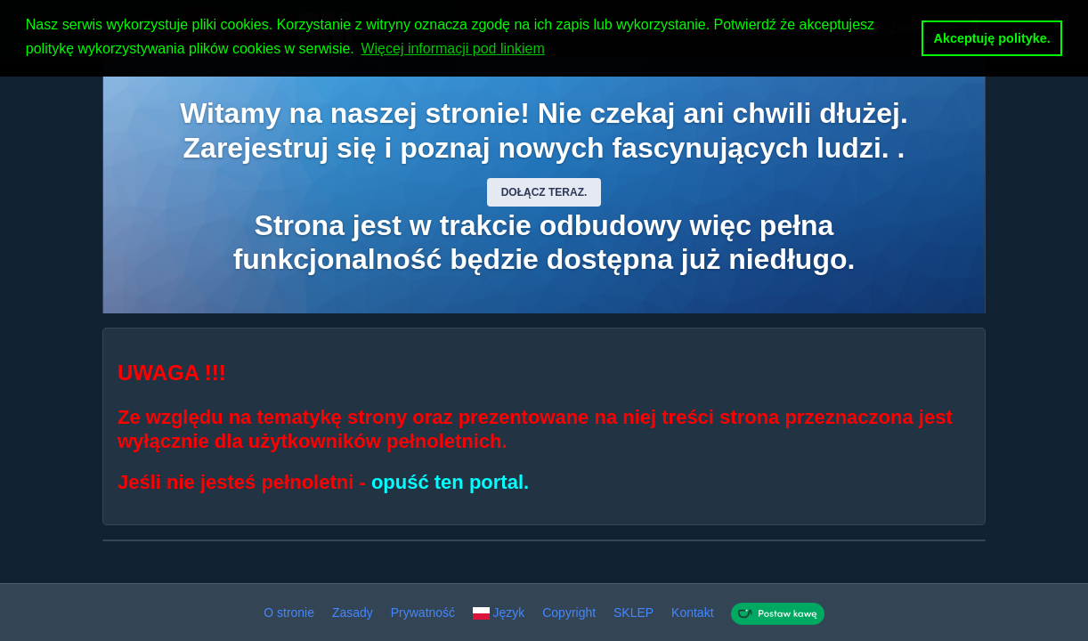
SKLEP (633, 612)
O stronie (289, 612)
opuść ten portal (447, 482)
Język (498, 612)
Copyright (569, 612)
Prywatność (423, 612)
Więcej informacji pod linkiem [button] (452, 48)
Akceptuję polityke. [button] (992, 38)
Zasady (352, 612)
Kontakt (692, 612)
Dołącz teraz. (544, 192)
